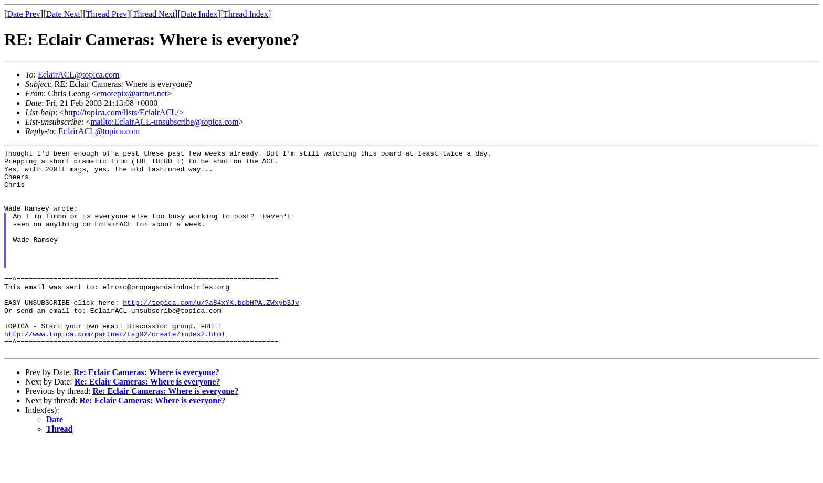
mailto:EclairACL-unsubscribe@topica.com (164, 121)
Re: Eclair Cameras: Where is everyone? (146, 413)
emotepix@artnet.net (132, 93)
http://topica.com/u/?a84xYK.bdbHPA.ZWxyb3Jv (211, 333)
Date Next (63, 13)
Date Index (199, 13)
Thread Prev (106, 13)
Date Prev (23, 13)
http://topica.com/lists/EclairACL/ (121, 112)
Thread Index (245, 13)
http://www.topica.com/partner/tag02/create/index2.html (114, 371)
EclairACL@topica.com (79, 74)
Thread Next (154, 13)
